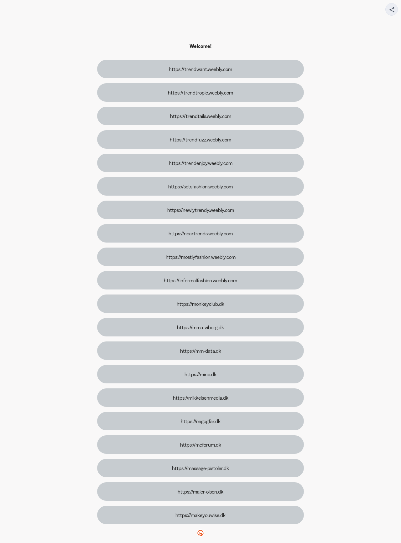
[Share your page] (391, 9)
